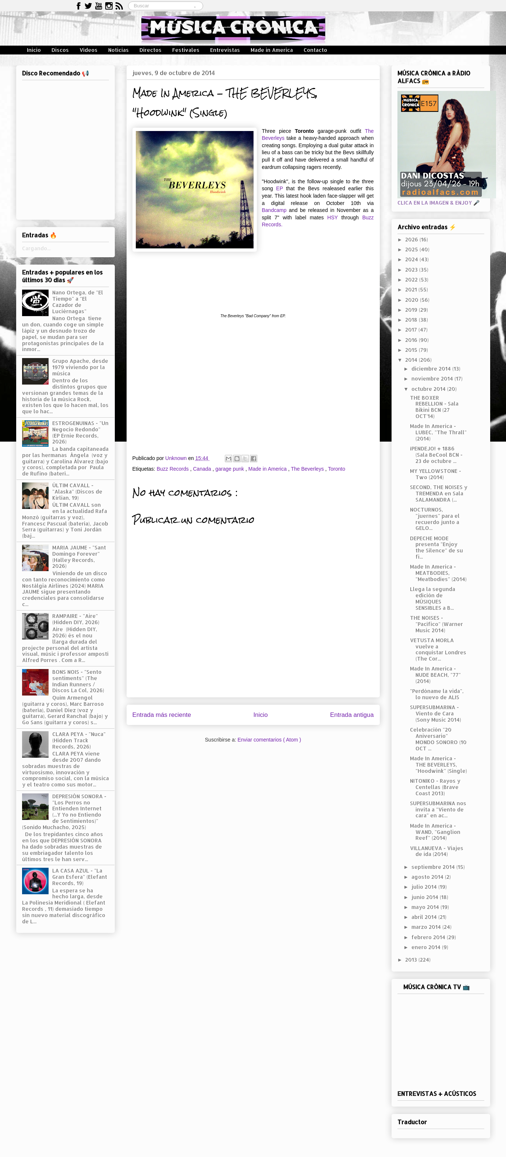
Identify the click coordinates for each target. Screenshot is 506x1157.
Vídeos (88, 50)
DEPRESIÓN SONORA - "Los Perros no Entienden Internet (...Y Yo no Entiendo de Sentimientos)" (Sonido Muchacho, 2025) (64, 811)
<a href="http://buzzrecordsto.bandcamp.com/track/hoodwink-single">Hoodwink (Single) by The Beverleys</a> (253, 281)
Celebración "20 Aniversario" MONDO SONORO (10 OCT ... (438, 738)
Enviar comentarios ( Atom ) (269, 740)
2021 (411, 289)
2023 (412, 269)
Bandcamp (274, 210)
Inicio (34, 50)
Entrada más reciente (161, 714)
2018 (412, 319)
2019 (412, 310)
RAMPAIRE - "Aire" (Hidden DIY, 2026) (75, 619)
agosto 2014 (428, 877)
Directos (150, 50)
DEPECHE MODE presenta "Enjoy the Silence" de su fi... (436, 547)
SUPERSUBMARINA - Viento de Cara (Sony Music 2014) (435, 713)
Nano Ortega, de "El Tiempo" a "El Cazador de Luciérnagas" (77, 301)
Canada (202, 469)
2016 (412, 340)
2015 (412, 350)
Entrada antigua (352, 714)
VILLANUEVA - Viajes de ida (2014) (436, 851)
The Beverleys (308, 469)
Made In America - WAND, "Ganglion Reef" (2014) (435, 831)
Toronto (336, 469)
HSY (332, 217)
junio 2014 (425, 897)
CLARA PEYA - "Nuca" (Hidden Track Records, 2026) (79, 740)
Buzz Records (173, 469)
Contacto (315, 50)
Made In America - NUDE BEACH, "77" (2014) (435, 674)
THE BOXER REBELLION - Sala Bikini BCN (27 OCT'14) (434, 406)
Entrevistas (225, 50)
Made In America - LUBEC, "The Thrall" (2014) (438, 432)
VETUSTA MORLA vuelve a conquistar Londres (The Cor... (438, 649)
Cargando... (36, 248)
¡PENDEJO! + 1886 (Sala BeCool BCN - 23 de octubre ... (436, 454)
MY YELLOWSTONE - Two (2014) (435, 474)
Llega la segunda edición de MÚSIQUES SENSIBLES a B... (432, 598)
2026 (412, 239)
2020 (412, 300)
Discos (60, 50)
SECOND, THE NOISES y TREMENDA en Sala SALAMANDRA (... (438, 493)
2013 (411, 959)
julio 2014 (424, 887)
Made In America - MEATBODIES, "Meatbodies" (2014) (438, 572)
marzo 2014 (426, 927)
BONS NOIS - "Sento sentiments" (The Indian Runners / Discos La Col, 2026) (78, 681)
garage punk (230, 469)
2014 (412, 360)
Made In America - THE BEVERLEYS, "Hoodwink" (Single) (438, 764)
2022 (412, 279)
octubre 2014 (429, 389)
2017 (411, 329)
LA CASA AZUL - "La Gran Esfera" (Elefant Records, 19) (79, 876)
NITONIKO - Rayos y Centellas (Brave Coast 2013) (435, 787)
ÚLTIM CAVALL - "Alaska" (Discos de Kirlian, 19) (77, 491)
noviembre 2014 (432, 378)
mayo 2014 (425, 907)
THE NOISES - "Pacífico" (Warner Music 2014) (436, 624)
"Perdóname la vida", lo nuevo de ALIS (437, 694)
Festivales (185, 50)
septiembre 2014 (433, 867)
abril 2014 (424, 917)
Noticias (118, 50)
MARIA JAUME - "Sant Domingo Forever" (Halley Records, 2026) (79, 556)
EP (279, 188)
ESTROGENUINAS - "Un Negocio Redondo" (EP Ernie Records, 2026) (80, 432)
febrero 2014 (429, 937)
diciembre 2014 (431, 368)
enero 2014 (426, 947)
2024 (412, 259)
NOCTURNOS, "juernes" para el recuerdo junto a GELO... (435, 518)
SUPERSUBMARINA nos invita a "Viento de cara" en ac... (438, 809)
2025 (412, 249)
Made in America (272, 50)
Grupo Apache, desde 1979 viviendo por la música (80, 367)
